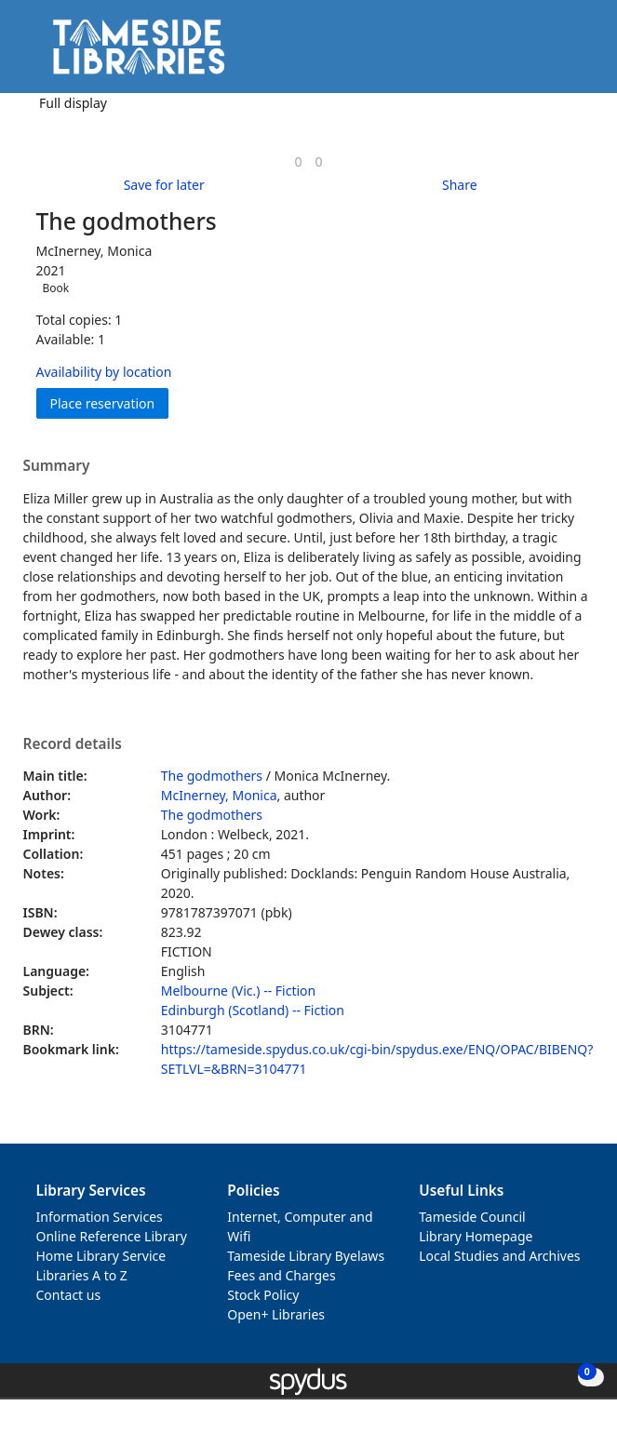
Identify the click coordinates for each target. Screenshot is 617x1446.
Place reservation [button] (109, 402)
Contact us (68, 1295)
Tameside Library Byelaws (305, 1256)
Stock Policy (263, 1295)
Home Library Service (101, 1256)
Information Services (99, 1216)
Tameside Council (472, 1216)
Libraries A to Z (81, 1275)
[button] (551, 53)
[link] (298, 161)
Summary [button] (56, 466)
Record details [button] (72, 744)
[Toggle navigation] (574, 53)
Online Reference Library (111, 1236)
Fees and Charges (281, 1275)
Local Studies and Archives (499, 1256)
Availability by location (104, 372)
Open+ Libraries (276, 1314)
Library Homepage (475, 1236)
